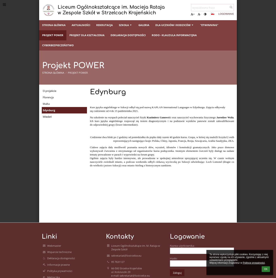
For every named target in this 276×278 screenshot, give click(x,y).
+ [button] (192, 14)
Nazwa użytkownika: (182, 246)
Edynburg (49, 110)
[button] (213, 13)
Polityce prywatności (254, 262)
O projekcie (49, 91)
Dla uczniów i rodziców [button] (174, 25)
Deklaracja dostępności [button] (128, 35)
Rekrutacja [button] (104, 25)
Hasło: (173, 258)
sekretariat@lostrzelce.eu (126, 255)
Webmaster (54, 246)
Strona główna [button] (54, 25)
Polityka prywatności (59, 271)
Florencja (48, 97)
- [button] (199, 14)
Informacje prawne (58, 264)
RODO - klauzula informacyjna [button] (174, 35)
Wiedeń (47, 117)
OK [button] (266, 269)
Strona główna (53, 72)
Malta (46, 104)
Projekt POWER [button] (52, 35)
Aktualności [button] (81, 25)
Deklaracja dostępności (61, 258)
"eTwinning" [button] (209, 25)
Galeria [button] (143, 25)
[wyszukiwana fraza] (212, 7)
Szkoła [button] (125, 25)
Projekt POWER (78, 72)
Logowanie (226, 14)
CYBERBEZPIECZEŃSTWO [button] (58, 45)
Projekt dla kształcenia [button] (87, 35)
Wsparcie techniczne (59, 252)
